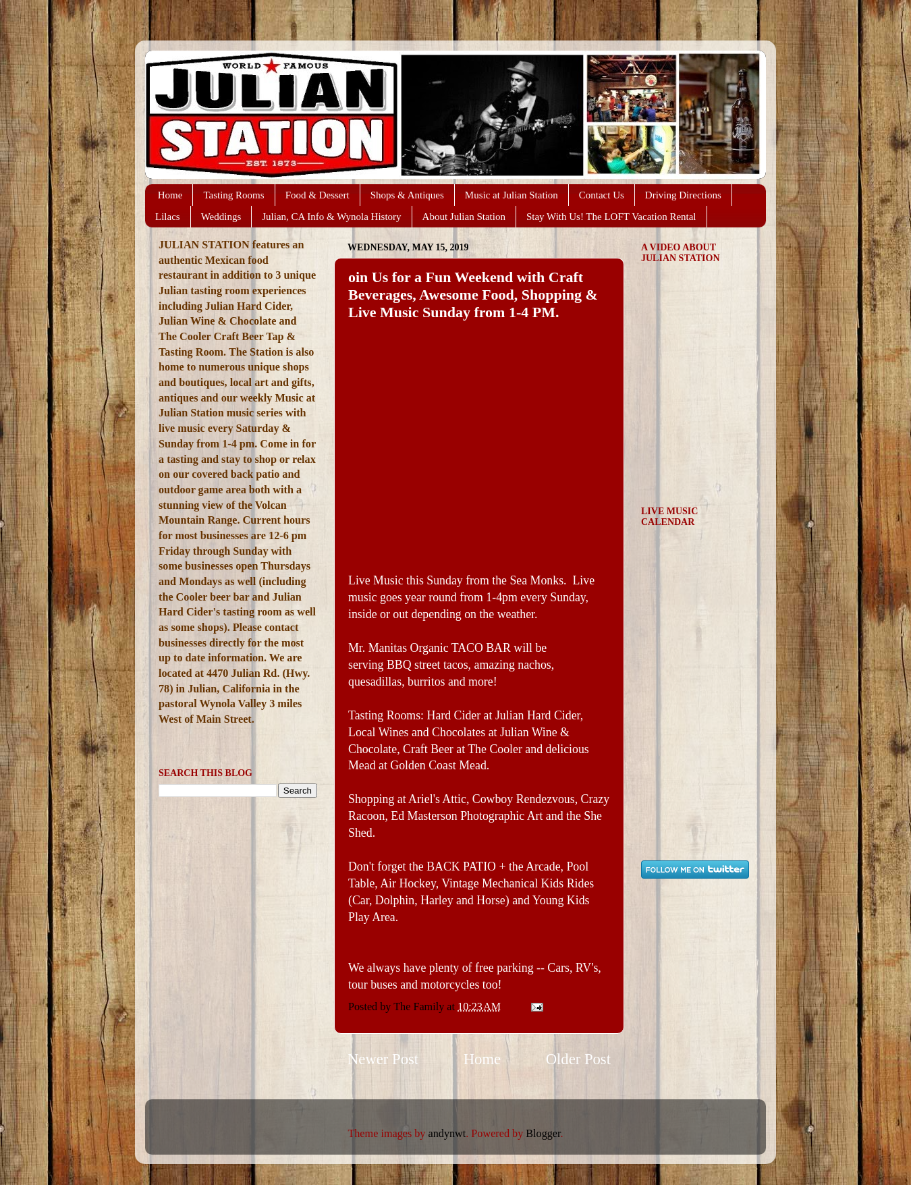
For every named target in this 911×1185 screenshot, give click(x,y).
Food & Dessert (317, 195)
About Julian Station (463, 216)
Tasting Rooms (233, 195)
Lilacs (167, 216)
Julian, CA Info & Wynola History (331, 216)
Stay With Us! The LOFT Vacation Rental (611, 216)
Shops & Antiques (407, 195)
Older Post (578, 1059)
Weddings (221, 216)
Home (170, 195)
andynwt (447, 1134)
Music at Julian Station (511, 195)
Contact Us (601, 195)
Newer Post (383, 1059)
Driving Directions (683, 195)
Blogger (543, 1134)
